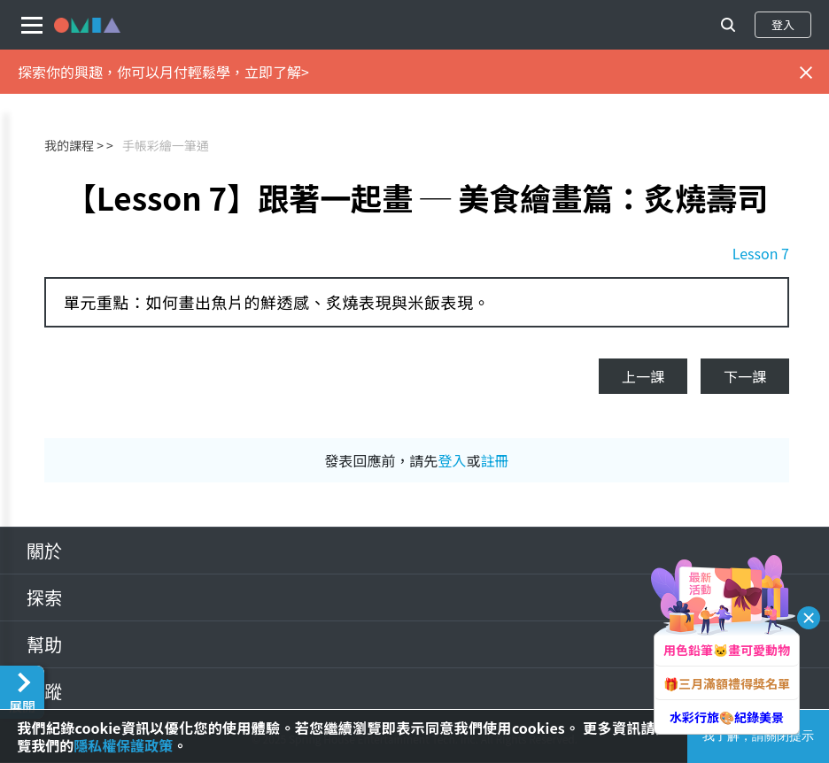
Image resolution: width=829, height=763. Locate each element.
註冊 (495, 460)
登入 (782, 24)
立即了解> (276, 71)
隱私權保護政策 (123, 745)
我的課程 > (74, 145)
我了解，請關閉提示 (758, 735)
